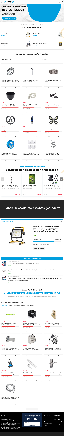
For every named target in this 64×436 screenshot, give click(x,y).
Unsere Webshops (48, 423)
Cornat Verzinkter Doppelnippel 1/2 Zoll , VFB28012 (53, 81)
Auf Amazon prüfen (39, 248)
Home (45, 418)
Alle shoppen (46, 421)
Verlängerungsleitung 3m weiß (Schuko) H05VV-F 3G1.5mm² (31, 105)
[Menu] (1, 2)
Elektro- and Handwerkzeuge (13, 276)
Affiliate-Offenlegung (57, 423)
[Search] (56, 2)
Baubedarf (10, 267)
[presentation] (2, 179)
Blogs (45, 420)
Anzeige (3, 35)
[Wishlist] (59, 2)
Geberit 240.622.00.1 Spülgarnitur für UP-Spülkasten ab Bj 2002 (31, 129)
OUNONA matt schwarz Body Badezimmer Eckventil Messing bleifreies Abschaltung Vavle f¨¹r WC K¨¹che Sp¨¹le (53, 105)
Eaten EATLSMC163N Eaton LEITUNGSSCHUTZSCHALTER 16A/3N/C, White (31, 349)
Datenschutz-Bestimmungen (57, 418)
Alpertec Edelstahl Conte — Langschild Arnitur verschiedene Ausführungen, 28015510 (53, 374)
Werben (45, 425)
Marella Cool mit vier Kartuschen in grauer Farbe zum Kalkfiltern (24, 263)
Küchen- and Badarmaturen (13, 261)
